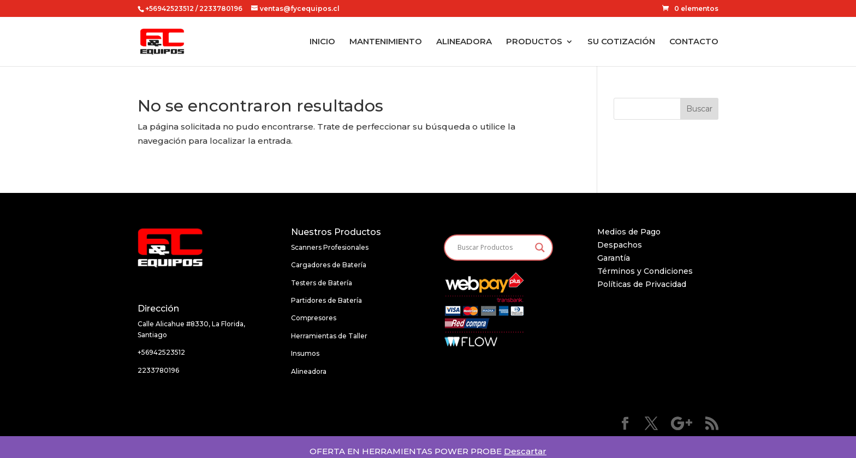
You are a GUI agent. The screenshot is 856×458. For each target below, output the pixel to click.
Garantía (613, 258)
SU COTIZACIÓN (621, 42)
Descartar (525, 451)
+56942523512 (169, 8)
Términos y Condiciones (645, 271)
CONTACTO (693, 42)
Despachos (619, 245)
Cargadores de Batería (328, 265)
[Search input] (493, 247)
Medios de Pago (629, 232)
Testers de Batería (321, 283)
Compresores (313, 318)
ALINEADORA (464, 42)
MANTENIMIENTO (385, 42)
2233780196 (158, 370)
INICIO (322, 42)
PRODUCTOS (534, 42)
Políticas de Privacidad (641, 284)
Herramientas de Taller (329, 336)
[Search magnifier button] (540, 247)
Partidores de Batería (326, 300)
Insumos (305, 353)
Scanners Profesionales (329, 247)
